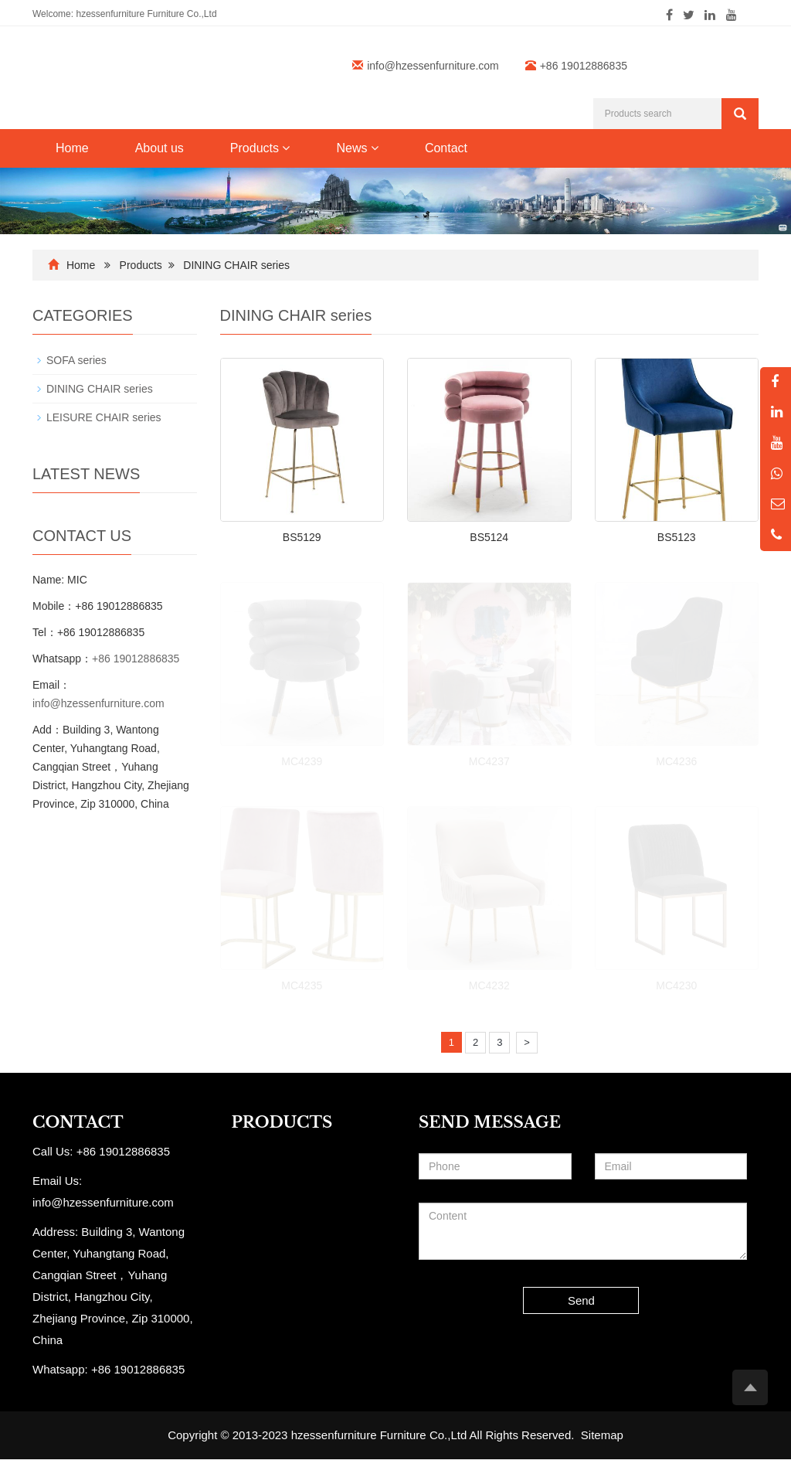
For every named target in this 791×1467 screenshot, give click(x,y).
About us (159, 148)
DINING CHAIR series (236, 265)
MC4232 (489, 985)
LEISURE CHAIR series (103, 417)
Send (581, 1300)
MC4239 (301, 761)
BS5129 (302, 537)
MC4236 (676, 761)
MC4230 (676, 985)
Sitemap (602, 1434)
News (357, 148)
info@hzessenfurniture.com (433, 66)
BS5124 (489, 537)
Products (260, 148)
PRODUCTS (282, 1122)
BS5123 (676, 537)
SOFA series (76, 360)
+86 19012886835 (135, 658)
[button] (286, 148)
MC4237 (489, 761)
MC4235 (301, 985)
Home (72, 148)
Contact (446, 148)
